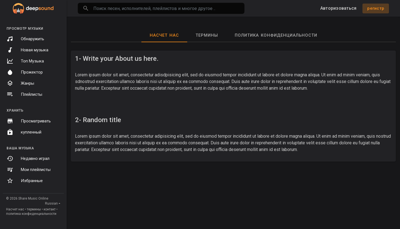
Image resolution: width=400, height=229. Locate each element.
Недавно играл (28, 158)
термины (34, 209)
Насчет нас (15, 209)
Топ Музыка (25, 61)
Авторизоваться (338, 8)
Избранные (25, 180)
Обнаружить (25, 39)
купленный (24, 132)
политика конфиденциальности (31, 214)
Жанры (20, 83)
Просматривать (29, 121)
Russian (51, 203)
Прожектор (25, 72)
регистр (375, 8)
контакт (50, 209)
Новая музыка (27, 50)
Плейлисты (24, 94)
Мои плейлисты (29, 169)
